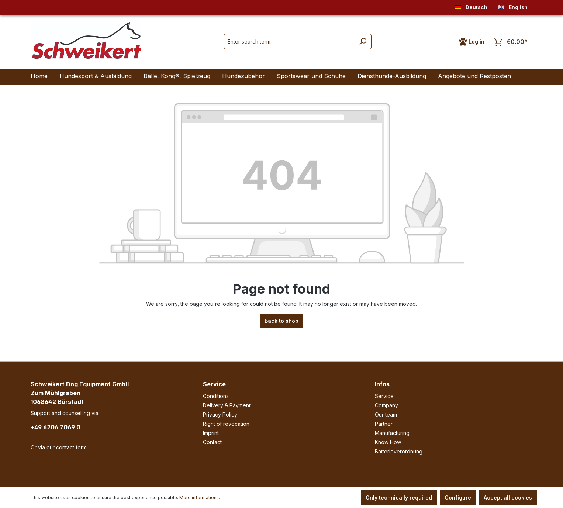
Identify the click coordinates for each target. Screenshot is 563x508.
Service (214, 384)
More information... (199, 497)
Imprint (211, 433)
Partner (384, 424)
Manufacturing (392, 433)
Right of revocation (226, 424)
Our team (386, 414)
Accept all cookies (508, 497)
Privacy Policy (220, 414)
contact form (71, 447)
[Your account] (471, 41)
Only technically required (399, 497)
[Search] (363, 41)
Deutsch (471, 5)
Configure (458, 497)
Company (386, 405)
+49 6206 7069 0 (55, 427)
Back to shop (281, 321)
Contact (212, 442)
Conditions (216, 396)
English (513, 5)
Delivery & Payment (227, 405)
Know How (388, 442)
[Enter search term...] (289, 41)
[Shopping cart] (510, 41)
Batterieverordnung (398, 451)
